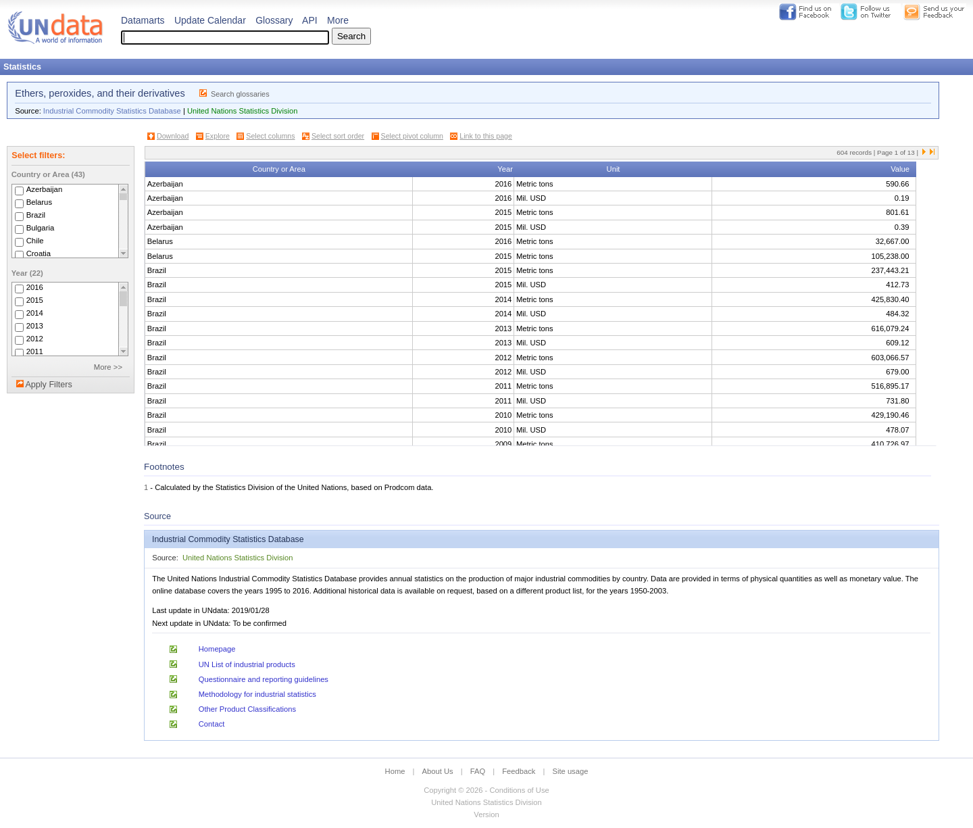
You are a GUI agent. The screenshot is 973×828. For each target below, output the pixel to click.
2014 (34, 313)
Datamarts (143, 20)
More (338, 20)
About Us (437, 771)
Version (486, 814)
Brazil (35, 215)
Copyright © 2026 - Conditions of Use (486, 790)
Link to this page (485, 136)
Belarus (39, 202)
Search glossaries (240, 94)
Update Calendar (210, 20)
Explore (217, 136)
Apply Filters (48, 384)
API (310, 20)
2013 (34, 326)
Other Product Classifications (247, 709)
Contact (212, 724)
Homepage (217, 649)
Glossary (274, 20)
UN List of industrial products (247, 664)
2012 (34, 339)
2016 (34, 287)
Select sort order (337, 136)
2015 (34, 300)
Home (395, 771)
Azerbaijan (44, 189)
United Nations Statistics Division (242, 111)
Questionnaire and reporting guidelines (263, 679)
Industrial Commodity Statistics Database (112, 111)
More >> (108, 367)
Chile (35, 241)
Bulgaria (40, 228)
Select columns (270, 136)
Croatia (38, 253)
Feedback (518, 771)
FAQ (477, 771)
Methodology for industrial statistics (257, 694)
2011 (34, 351)
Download (173, 136)
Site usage (571, 771)
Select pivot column (412, 136)
